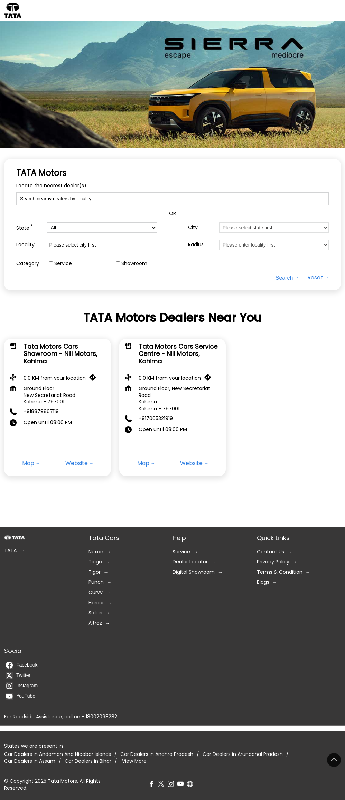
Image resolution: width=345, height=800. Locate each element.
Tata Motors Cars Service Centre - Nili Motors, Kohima (178, 354)
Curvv (95, 592)
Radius (196, 244)
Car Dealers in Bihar (88, 761)
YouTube (20, 696)
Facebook (21, 665)
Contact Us (270, 551)
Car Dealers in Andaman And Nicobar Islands (57, 754)
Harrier (96, 602)
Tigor (94, 572)
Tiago (95, 562)
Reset (315, 277)
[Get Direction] (94, 379)
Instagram (22, 685)
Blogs (263, 582)
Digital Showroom (193, 572)
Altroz (95, 623)
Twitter (18, 675)
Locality (25, 244)
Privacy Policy (273, 562)
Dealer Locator (190, 562)
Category (27, 263)
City (193, 227)
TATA (10, 550)
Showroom (134, 263)
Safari (95, 613)
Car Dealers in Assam (29, 761)
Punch (96, 582)
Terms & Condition (279, 572)
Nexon (95, 551)
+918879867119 (41, 411)
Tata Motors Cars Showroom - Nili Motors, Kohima (60, 354)
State (24, 227)
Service (63, 263)
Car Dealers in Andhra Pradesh (156, 754)
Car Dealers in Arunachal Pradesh (243, 754)
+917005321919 (156, 418)
